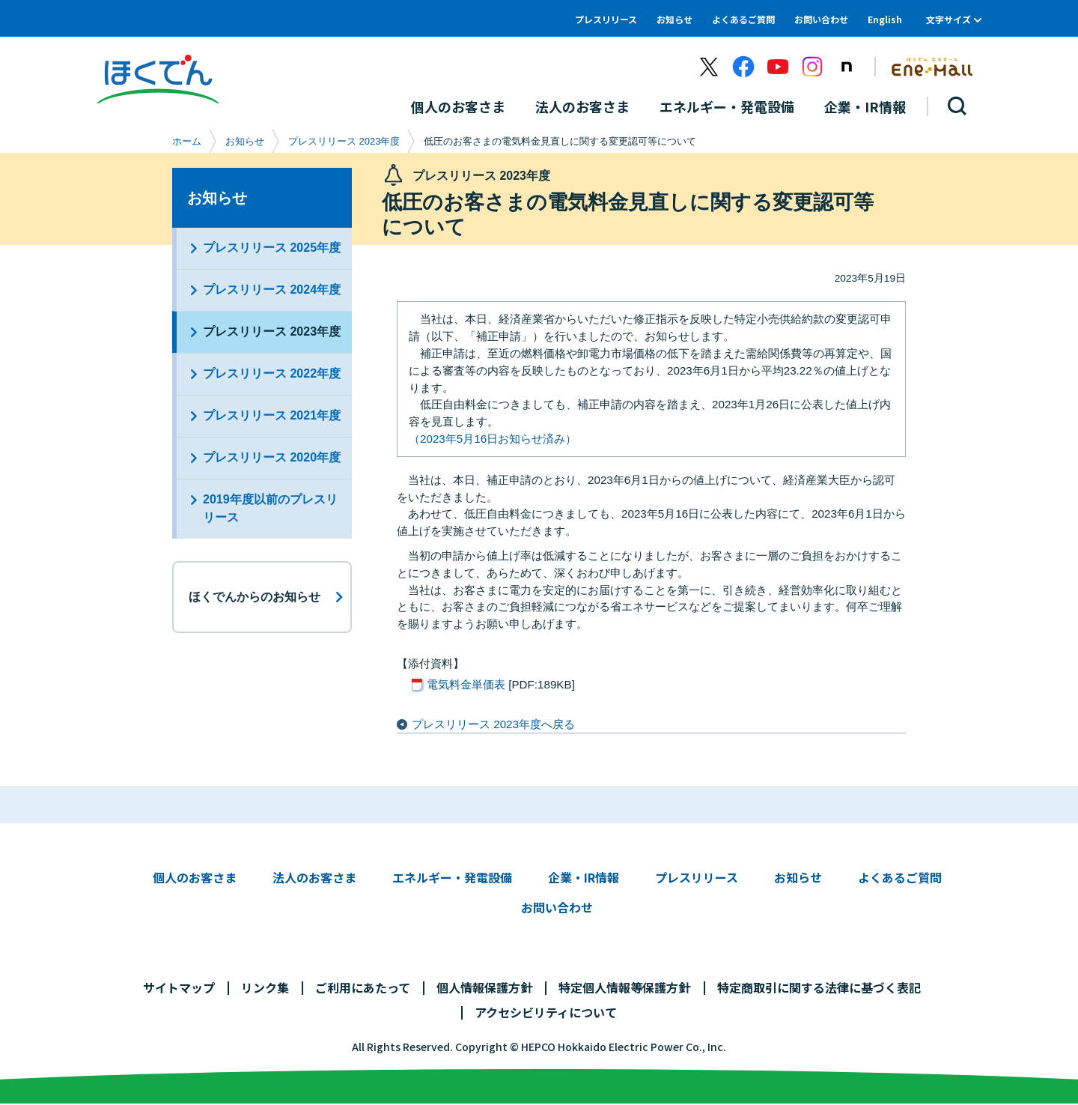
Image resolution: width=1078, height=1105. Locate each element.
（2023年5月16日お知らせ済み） (492, 438)
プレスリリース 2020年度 (272, 457)
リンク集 (265, 988)
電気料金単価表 (466, 684)
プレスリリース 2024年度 (272, 289)
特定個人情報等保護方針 (624, 988)
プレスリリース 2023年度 (344, 141)
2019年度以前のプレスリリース (270, 508)
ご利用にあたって (362, 988)
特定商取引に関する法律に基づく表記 (819, 988)
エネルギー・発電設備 (452, 878)
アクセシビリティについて (546, 1013)
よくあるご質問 (743, 19)
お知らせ (674, 19)
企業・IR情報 (583, 878)
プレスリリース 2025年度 (272, 247)
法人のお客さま (314, 878)
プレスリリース (606, 19)
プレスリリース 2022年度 (272, 373)
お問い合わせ (821, 19)
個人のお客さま (195, 878)
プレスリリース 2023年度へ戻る (493, 724)
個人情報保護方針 (484, 988)
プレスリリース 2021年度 (272, 415)
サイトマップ (179, 988)
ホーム (186, 141)
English (885, 19)
